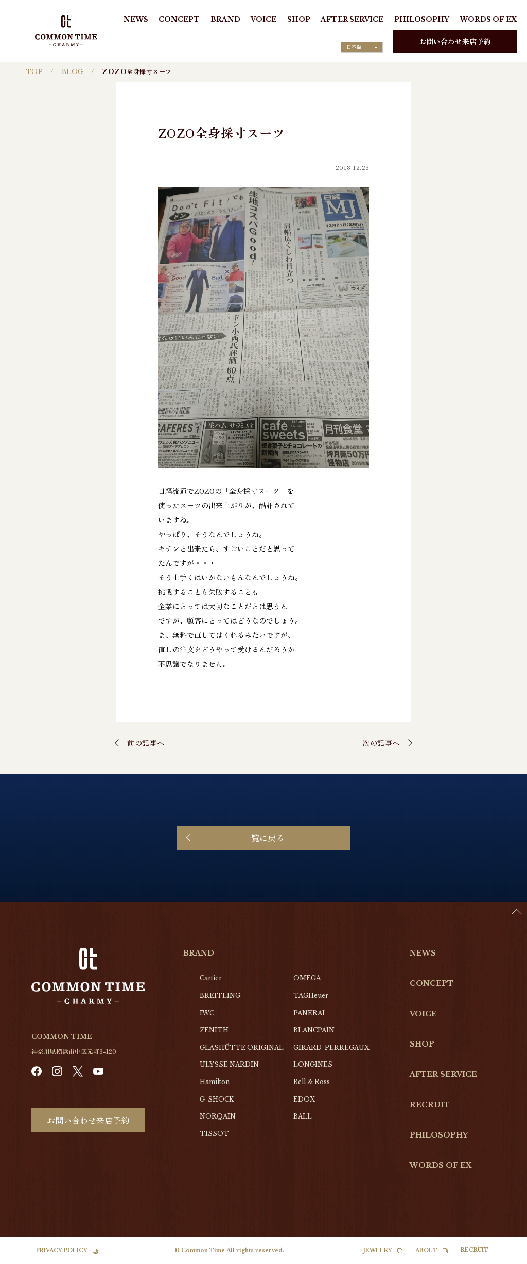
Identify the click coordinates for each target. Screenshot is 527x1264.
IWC (207, 1013)
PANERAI (309, 1013)
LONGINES (312, 1064)
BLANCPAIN (314, 1030)
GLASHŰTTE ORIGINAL (242, 1047)
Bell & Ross (311, 1082)
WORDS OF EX (488, 19)
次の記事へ (381, 743)
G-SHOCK (217, 1099)
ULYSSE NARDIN (229, 1064)
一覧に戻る (263, 838)
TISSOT (214, 1134)
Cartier (211, 978)
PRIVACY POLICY (61, 1250)
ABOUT (426, 1250)
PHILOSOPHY (421, 19)
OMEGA (307, 978)
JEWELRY (377, 1250)
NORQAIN (218, 1116)
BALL (302, 1116)
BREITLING (220, 995)
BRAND (225, 19)
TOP (34, 72)
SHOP (298, 19)
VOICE (263, 19)
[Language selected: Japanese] (362, 47)
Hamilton (215, 1082)
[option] (501, 1256)
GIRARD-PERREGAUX (331, 1047)
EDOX (304, 1099)
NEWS (136, 19)
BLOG (72, 72)
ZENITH (214, 1030)
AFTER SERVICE (352, 19)
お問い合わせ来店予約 (455, 41)
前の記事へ (146, 743)
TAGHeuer (310, 995)
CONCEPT (179, 19)
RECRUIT (430, 1104)
